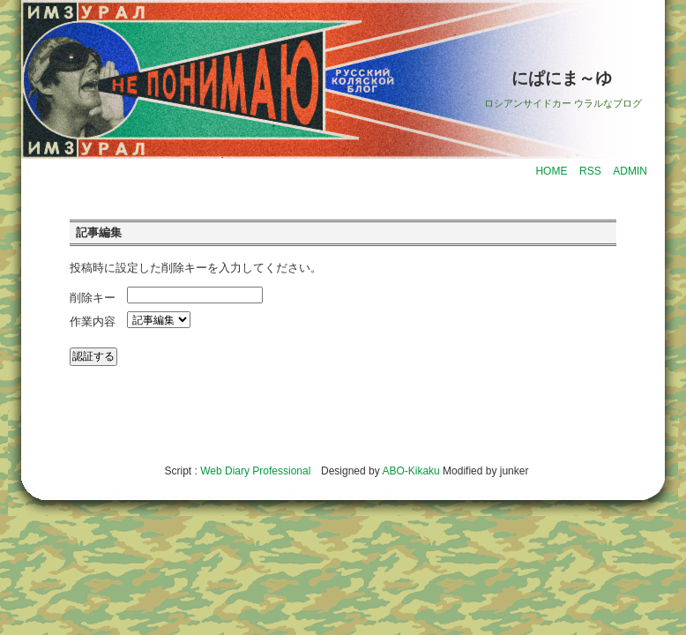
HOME (551, 171)
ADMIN (630, 171)
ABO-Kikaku (410, 471)
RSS (590, 171)
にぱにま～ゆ (561, 78)
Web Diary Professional (255, 471)
